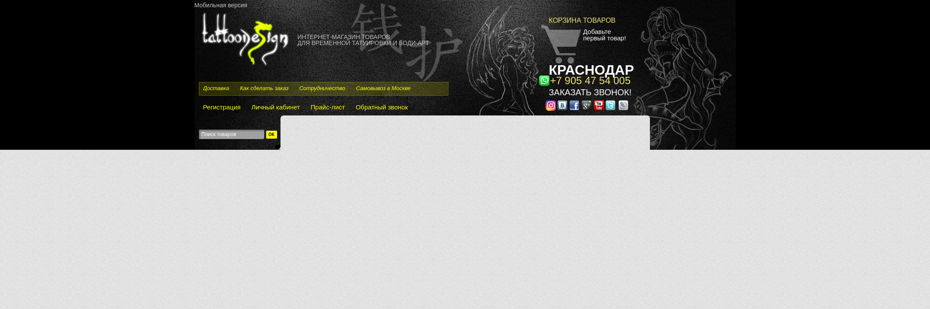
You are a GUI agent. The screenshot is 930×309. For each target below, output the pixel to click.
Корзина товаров (582, 20)
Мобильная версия (221, 5)
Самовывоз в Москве (383, 88)
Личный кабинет (275, 107)
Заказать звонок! (590, 92)
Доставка (216, 88)
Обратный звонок (382, 107)
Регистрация (222, 107)
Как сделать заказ (264, 88)
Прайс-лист (328, 107)
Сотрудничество (322, 88)
